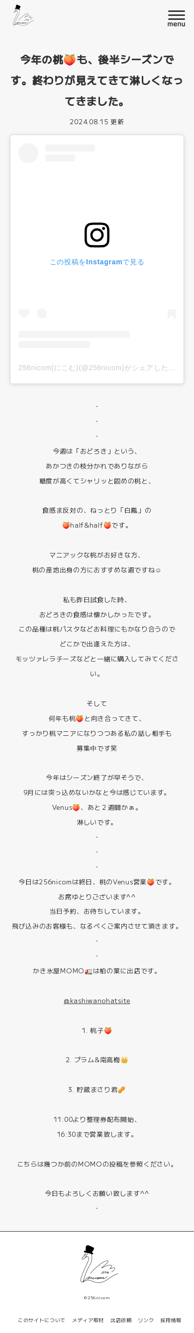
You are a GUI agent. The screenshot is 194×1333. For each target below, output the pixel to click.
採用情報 (171, 1320)
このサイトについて (42, 1320)
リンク (146, 1320)
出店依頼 (121, 1320)
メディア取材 (88, 1320)
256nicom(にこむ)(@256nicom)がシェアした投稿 (100, 368)
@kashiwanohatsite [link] (97, 1000)
